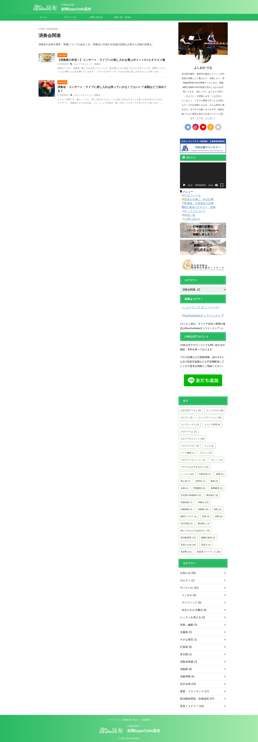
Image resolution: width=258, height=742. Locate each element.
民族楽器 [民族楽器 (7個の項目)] (187, 501)
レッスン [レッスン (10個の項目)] (187, 473)
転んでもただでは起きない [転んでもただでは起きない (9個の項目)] (195, 529)
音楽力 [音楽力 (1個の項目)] (206, 543)
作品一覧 (188, 215)
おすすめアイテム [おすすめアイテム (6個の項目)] (191, 409)
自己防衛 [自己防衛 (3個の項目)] (187, 522)
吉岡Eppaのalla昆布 (76, 9)
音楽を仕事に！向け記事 (196, 199)
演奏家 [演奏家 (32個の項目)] (203, 508)
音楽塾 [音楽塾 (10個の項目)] (186, 551)
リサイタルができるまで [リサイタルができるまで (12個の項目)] (195, 466)
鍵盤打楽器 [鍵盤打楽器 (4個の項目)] (208, 536)
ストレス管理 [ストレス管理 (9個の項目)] (212, 423)
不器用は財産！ (134, 725)
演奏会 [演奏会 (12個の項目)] (203, 501)
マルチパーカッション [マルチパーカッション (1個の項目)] (193, 459)
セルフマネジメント (82, 64)
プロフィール (69, 17)
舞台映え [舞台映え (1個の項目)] (204, 522)
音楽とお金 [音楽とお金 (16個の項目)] (188, 543)
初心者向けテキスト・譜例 (196, 207)
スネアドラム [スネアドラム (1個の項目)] (189, 430)
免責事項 (146, 719)
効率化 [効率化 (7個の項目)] (200, 480)
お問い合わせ (96, 17)
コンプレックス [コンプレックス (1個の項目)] (190, 423)
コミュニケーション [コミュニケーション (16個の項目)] (209, 416)
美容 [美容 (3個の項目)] (206, 515)
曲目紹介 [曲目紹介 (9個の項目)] (212, 494)
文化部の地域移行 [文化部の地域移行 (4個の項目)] (191, 494)
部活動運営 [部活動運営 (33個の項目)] (188, 536)
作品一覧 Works (122, 17)
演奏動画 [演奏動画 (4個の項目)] (187, 508)
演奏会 (95, 64)
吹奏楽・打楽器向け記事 (196, 203)
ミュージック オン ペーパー (197, 307)
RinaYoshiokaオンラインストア (199, 315)
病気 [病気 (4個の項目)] (217, 508)
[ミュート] (216, 185)
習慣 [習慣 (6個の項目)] (218, 515)
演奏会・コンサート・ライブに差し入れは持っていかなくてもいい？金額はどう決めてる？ (111, 87)
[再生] (184, 185)
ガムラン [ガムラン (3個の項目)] (187, 416)
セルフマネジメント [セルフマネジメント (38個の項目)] (192, 437)
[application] (203, 175)
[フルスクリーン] (221, 185)
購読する (188, 157)
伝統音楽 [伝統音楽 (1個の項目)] (205, 473)
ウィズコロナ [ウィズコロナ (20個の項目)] (215, 409)
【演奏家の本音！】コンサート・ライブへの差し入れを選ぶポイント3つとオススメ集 (108, 60)
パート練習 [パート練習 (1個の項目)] (188, 452)
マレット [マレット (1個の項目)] (216, 459)
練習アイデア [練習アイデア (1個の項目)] (189, 515)
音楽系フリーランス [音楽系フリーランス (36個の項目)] (208, 551)
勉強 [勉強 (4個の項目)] (214, 480)
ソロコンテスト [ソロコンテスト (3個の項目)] (190, 444)
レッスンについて (192, 211)
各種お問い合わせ (131, 719)
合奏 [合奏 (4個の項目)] (184, 487)
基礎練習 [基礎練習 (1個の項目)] (216, 487)
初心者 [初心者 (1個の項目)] (185, 480)
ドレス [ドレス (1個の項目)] (209, 444)
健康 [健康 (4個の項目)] (220, 473)
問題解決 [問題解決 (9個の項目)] (199, 487)
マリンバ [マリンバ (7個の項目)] (206, 452)
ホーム (43, 17)
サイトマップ (114, 719)
